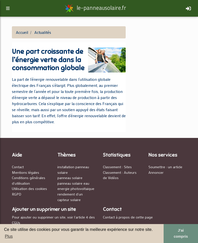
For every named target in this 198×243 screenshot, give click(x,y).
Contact (18, 166)
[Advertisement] (159, 51)
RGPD (16, 194)
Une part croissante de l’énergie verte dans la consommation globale (48, 59)
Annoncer (156, 172)
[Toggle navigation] (188, 9)
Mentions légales (25, 172)
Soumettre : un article (165, 166)
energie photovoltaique (75, 188)
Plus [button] (9, 236)
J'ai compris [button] (181, 233)
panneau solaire (69, 177)
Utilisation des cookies (29, 188)
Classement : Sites (117, 166)
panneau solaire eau (73, 183)
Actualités (42, 32)
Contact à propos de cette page (128, 217)
